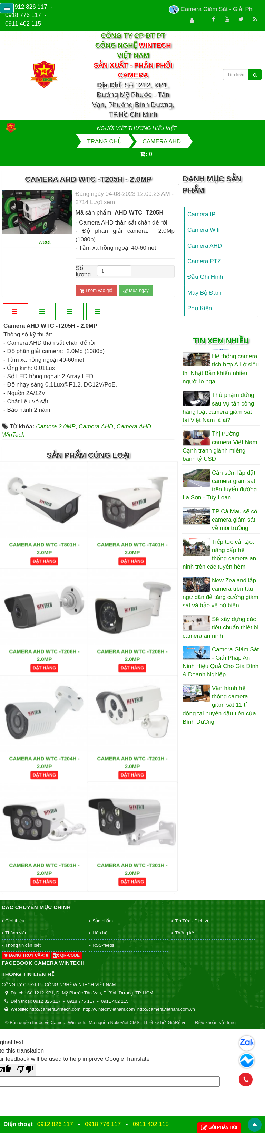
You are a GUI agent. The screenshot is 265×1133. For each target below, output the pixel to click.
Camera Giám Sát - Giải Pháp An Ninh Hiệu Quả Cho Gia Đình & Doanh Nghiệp (221, 662)
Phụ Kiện (199, 308)
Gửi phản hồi (219, 1127)
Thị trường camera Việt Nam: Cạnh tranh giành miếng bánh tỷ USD (221, 446)
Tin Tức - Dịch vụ (192, 920)
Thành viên (16, 932)
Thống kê (184, 932)
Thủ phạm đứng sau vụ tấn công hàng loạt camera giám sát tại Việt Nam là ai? (218, 407)
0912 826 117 (29, 6)
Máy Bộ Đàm (204, 292)
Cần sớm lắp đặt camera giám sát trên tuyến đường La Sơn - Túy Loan (220, 485)
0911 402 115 (23, 23)
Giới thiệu (14, 920)
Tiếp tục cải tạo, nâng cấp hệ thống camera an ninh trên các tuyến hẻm (219, 554)
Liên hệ (99, 932)
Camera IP (201, 214)
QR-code (66, 955)
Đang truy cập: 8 (26, 955)
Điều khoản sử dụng (215, 1022)
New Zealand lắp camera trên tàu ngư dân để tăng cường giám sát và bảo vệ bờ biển (220, 593)
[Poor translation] (25, 1070)
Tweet (43, 242)
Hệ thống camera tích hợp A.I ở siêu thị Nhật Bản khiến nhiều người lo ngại (221, 369)
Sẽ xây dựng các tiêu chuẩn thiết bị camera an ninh (220, 627)
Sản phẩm (102, 920)
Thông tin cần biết (23, 945)
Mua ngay (136, 290)
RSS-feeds (103, 945)
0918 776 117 (23, 15)
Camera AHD (204, 245)
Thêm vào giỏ (96, 290)
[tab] (15, 312)
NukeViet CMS (125, 1022)
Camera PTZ (204, 261)
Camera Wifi (203, 230)
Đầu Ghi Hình (205, 277)
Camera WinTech (68, 1022)
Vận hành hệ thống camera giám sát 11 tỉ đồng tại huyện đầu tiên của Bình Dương (219, 705)
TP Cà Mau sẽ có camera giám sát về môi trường (234, 520)
